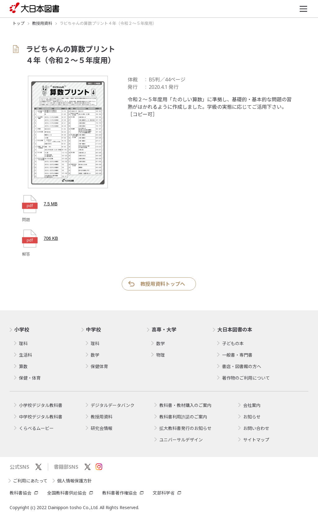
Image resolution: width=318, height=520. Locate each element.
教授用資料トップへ (162, 284)
